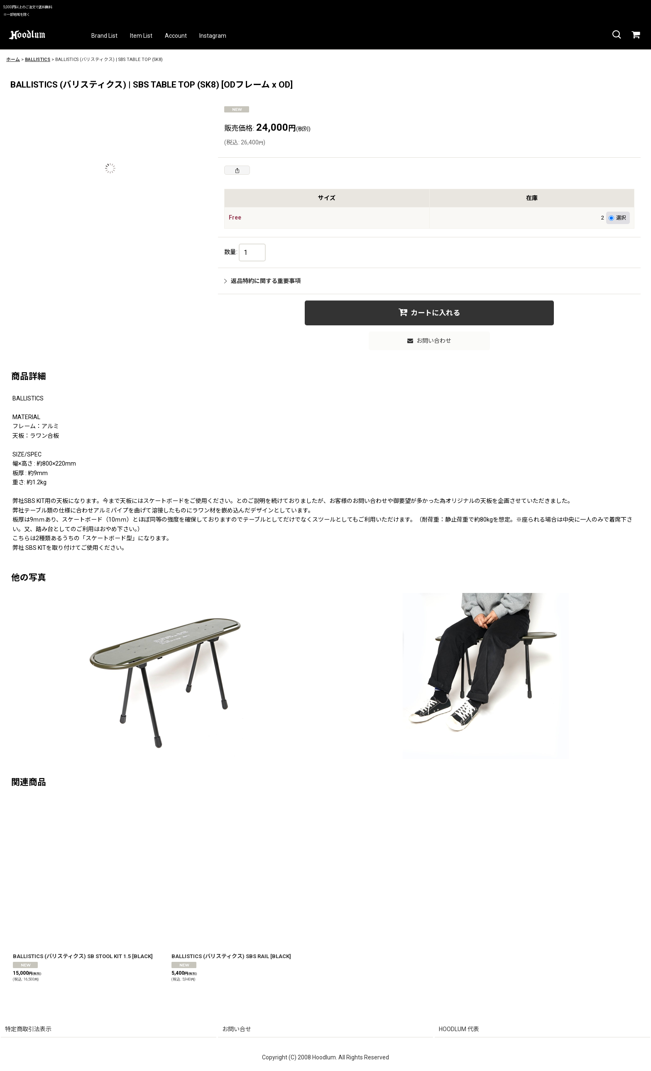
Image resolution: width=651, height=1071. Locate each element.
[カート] (635, 34)
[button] (616, 34)
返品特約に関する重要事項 (262, 281)
